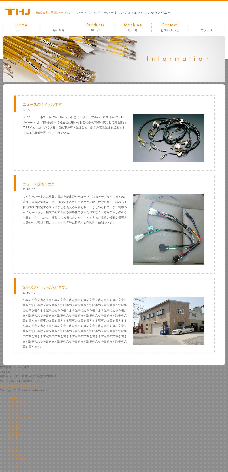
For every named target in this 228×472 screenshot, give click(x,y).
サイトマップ (17, 407)
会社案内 (58, 30)
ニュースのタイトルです (42, 104)
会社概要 (14, 433)
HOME (13, 397)
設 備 (133, 30)
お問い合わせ (170, 30)
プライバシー (17, 411)
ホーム (21, 30)
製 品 (95, 30)
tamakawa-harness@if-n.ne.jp (19, 385)
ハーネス (14, 454)
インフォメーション (22, 416)
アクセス (207, 30)
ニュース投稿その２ (39, 184)
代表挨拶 (14, 428)
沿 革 (13, 437)
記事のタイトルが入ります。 (46, 287)
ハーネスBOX (17, 459)
